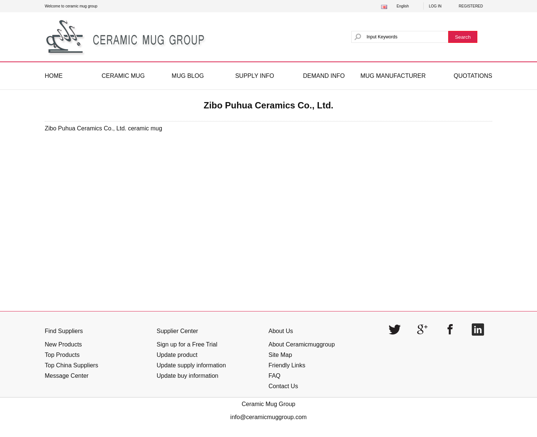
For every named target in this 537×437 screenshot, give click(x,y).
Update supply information (191, 365)
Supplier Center (177, 331)
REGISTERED (471, 6)
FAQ (274, 376)
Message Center (66, 376)
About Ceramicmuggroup (301, 344)
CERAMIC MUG (123, 76)
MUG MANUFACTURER (392, 76)
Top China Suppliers (71, 365)
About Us (280, 331)
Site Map (280, 355)
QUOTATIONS (473, 76)
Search (463, 37)
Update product (177, 355)
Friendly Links (286, 365)
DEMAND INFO (324, 76)
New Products (63, 344)
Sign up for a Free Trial (187, 344)
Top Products (62, 355)
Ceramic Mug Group (268, 404)
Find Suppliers (64, 331)
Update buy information (187, 376)
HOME (54, 76)
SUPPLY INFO (254, 76)
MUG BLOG (188, 76)
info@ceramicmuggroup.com (268, 417)
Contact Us (283, 386)
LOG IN (435, 6)
